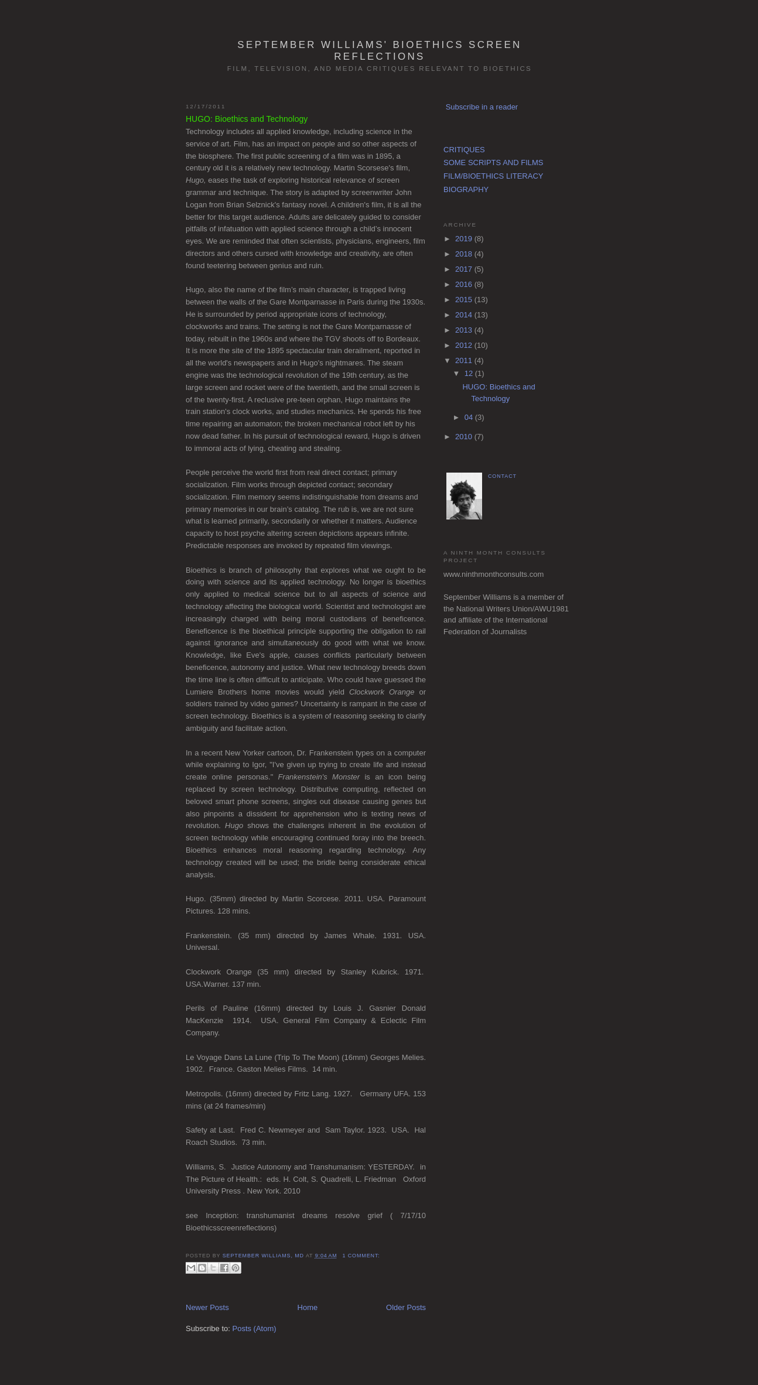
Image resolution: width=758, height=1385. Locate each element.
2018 (464, 253)
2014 (464, 314)
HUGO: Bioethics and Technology (247, 119)
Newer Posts (207, 1307)
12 (470, 373)
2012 (464, 345)
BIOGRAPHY (466, 189)
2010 (464, 436)
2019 (464, 238)
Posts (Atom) (254, 1328)
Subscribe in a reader (482, 106)
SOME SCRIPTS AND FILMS (493, 162)
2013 (464, 330)
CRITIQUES (464, 149)
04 (470, 417)
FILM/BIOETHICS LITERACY (493, 176)
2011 (464, 360)
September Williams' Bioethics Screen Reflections (379, 50)
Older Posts (406, 1307)
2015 (464, 299)
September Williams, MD (264, 1256)
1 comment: (361, 1256)
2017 (464, 269)
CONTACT (502, 476)
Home (308, 1307)
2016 (464, 284)
